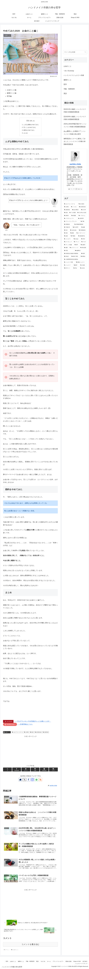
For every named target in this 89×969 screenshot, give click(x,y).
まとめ (25, 133)
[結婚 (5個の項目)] (66, 236)
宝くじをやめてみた (29, 127)
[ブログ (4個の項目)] (84, 242)
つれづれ (42, 961)
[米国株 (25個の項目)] (74, 215)
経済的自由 (38, 732)
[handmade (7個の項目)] (73, 230)
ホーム (49, 961)
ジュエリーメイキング (81, 963)
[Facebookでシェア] (16, 770)
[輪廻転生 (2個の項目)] (80, 250)
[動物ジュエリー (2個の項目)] (81, 262)
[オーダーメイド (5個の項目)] (81, 233)
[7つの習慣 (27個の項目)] (72, 212)
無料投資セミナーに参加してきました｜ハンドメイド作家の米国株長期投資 (75, 141)
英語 (37, 961)
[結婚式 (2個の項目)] (83, 244)
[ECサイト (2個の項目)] (67, 268)
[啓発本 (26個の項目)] (66, 215)
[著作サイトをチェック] (20, 779)
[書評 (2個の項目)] (76, 265)
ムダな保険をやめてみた (31, 124)
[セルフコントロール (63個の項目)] (70, 204)
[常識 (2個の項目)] (68, 250)
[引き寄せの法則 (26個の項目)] (82, 212)
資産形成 (45, 732)
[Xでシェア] (7, 770)
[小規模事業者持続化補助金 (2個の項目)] (75, 259)
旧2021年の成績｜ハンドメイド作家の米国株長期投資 (75, 110)
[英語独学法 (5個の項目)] (82, 236)
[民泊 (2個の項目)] (76, 268)
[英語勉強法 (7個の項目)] (82, 230)
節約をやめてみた (29, 130)
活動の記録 (68, 961)
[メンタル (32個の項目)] (74, 207)
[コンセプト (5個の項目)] (68, 239)
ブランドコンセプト (58, 961)
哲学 (7, 961)
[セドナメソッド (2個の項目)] (74, 247)
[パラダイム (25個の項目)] (82, 215)
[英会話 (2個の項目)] (66, 256)
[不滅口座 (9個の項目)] (67, 227)
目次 (28, 121)
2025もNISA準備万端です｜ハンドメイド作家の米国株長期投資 (75, 125)
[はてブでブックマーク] (25, 770)
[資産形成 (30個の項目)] (67, 210)
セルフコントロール (17, 732)
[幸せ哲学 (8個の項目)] (76, 227)
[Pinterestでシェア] (44, 770)
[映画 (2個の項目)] (84, 253)
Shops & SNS (77, 961)
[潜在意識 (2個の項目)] (83, 247)
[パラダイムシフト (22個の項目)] (70, 218)
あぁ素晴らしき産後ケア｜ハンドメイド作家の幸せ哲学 (75, 132)
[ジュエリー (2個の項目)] (68, 265)
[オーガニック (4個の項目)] (68, 242)
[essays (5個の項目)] (76, 239)
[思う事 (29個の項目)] (83, 210)
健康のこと (21, 961)
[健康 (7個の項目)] (84, 227)
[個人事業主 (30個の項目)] (75, 210)
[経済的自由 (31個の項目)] (82, 207)
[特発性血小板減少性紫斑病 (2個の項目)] (71, 253)
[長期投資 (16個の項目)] (68, 224)
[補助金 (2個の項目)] (83, 256)
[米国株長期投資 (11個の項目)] (80, 224)
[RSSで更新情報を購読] (40, 779)
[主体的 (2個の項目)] (83, 265)
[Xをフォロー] (24, 779)
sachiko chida (75, 164)
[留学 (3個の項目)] (77, 244)
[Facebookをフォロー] (28, 779)
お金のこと (7, 732)
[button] (53, 770)
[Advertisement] (30, 750)
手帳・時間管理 (30, 961)
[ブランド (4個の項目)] (76, 242)
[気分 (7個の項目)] (66, 230)
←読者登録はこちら (18, 724)
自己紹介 (85, 961)
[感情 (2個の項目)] (66, 247)
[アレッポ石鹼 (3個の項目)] (68, 244)
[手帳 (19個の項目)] (83, 221)
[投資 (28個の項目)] (65, 212)
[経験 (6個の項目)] (73, 233)
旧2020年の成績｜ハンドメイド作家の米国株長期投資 (75, 118)
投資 (32, 732)
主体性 (26, 732)
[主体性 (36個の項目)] (66, 207)
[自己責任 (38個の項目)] (82, 204)
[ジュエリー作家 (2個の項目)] (69, 262)
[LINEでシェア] (35, 770)
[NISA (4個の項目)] (84, 239)
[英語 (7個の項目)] (66, 233)
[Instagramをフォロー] (32, 779)
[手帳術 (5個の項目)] (73, 236)
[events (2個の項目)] (83, 268)
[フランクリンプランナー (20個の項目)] (71, 221)
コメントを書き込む (30, 944)
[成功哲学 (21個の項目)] (82, 218)
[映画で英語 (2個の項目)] (75, 256)
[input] (75, 52)
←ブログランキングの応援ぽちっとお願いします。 (27, 721)
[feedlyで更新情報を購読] (36, 779)
